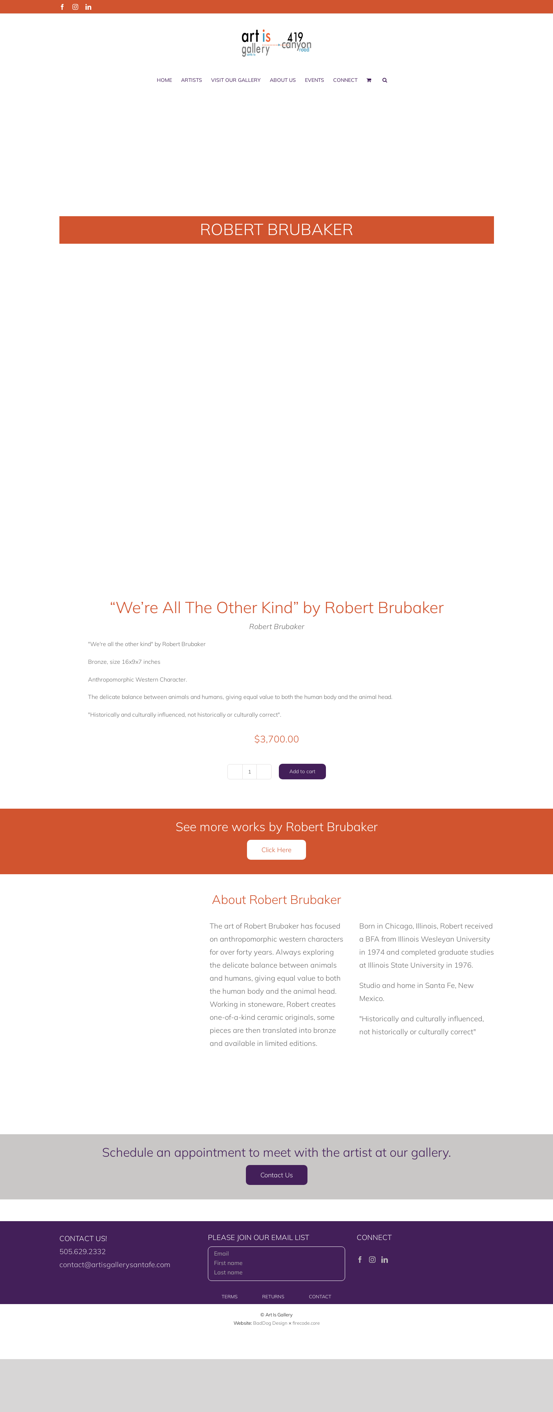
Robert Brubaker (276, 626)
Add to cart (302, 771)
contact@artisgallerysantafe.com (114, 1264)
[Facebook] (360, 1259)
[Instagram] (372, 1259)
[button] (384, 80)
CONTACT (320, 1296)
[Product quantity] (249, 771)
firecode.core (306, 1323)
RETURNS (273, 1296)
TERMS (230, 1296)
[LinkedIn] (384, 1259)
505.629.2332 (82, 1251)
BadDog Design (270, 1323)
